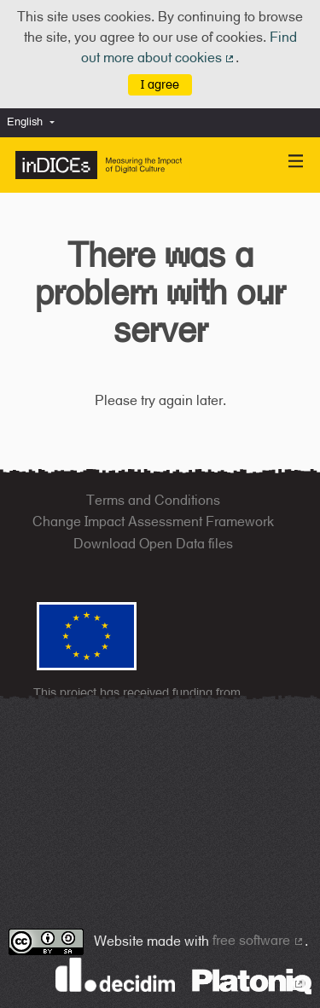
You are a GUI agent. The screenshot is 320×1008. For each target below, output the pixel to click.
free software (258, 940)
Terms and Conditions (153, 500)
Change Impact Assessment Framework (153, 521)
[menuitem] (35, 122)
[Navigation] (296, 162)
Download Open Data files (153, 544)
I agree (160, 84)
